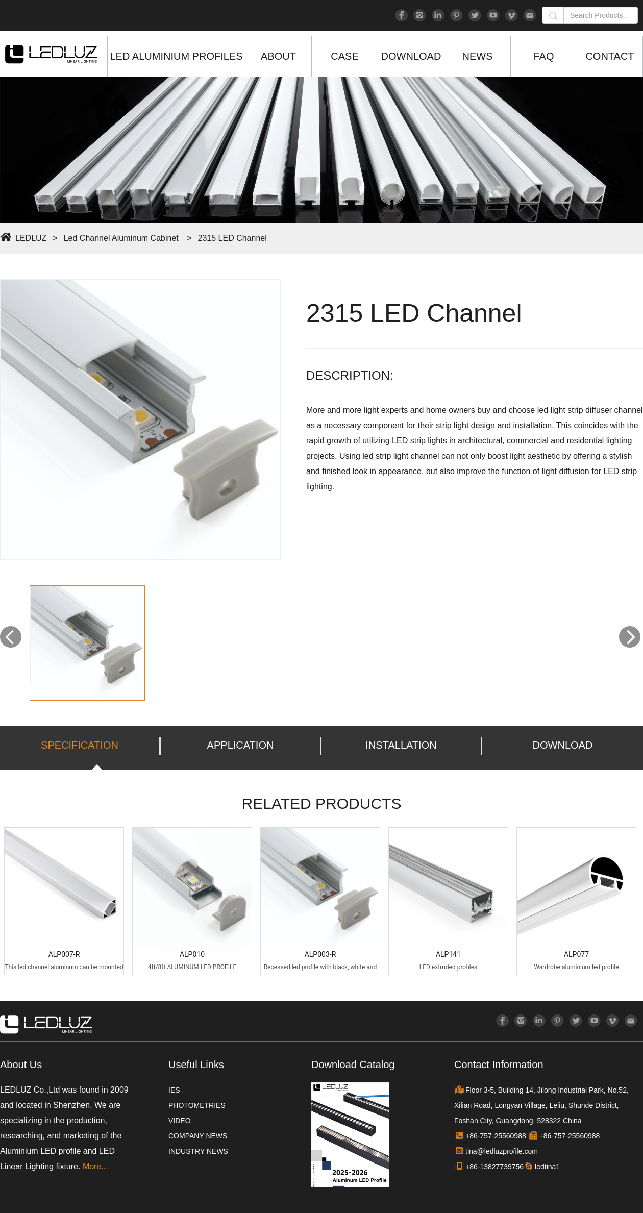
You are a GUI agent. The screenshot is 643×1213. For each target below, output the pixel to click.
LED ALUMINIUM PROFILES (176, 56)
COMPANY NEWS (197, 1136)
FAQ (543, 56)
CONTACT (609, 56)
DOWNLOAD (411, 56)
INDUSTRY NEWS (198, 1151)
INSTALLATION (400, 745)
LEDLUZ (30, 238)
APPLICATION (240, 745)
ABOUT (278, 56)
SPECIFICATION (79, 745)
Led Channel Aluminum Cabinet (121, 238)
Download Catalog (352, 1064)
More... (95, 1166)
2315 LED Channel (232, 238)
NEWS (477, 56)
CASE (344, 56)
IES (174, 1090)
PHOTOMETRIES (197, 1105)
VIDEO (179, 1121)
